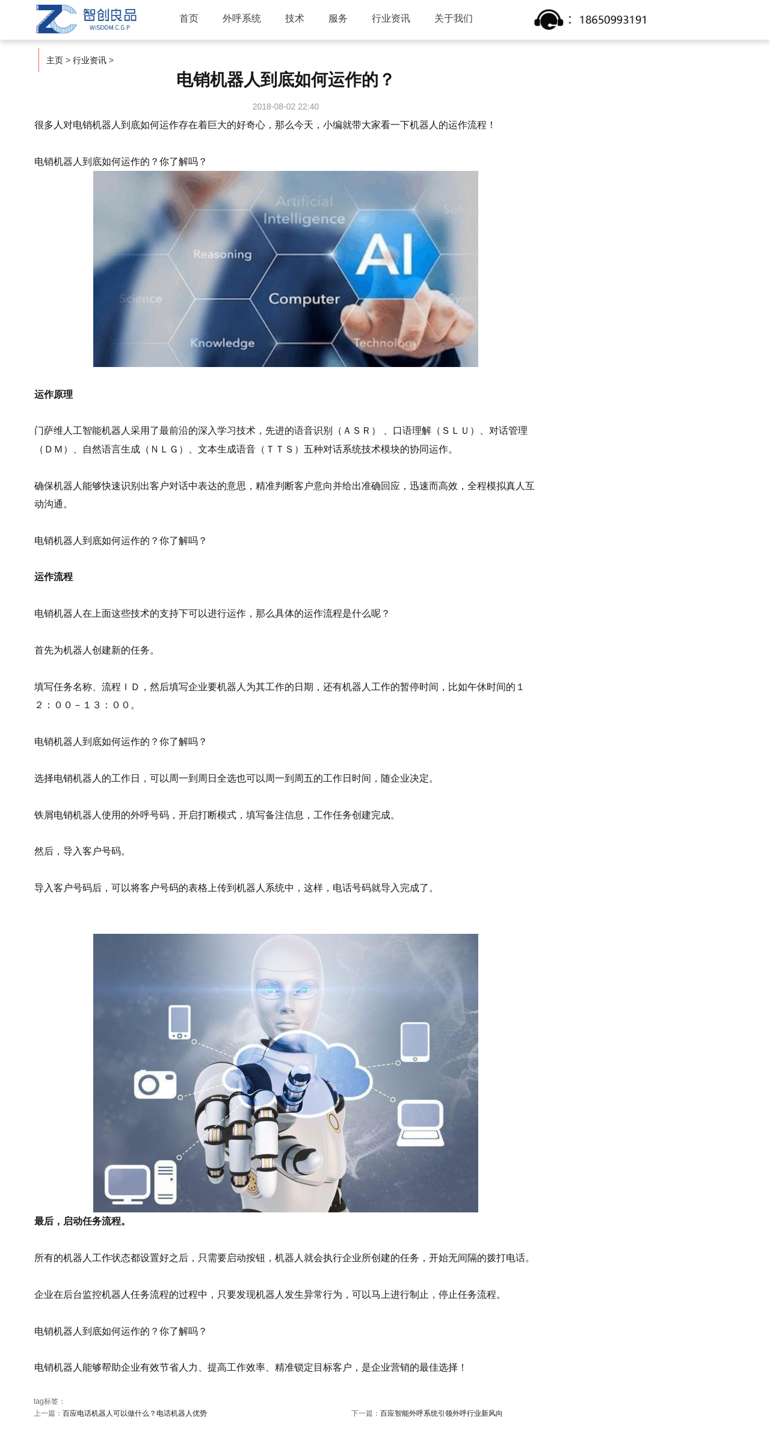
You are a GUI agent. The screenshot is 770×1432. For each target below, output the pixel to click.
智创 (86, 19)
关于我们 (455, 18)
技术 (296, 18)
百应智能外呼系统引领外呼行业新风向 (441, 1413)
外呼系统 (243, 18)
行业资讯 (392, 18)
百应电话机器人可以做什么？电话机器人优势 (135, 1413)
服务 (339, 18)
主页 (54, 60)
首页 (190, 18)
